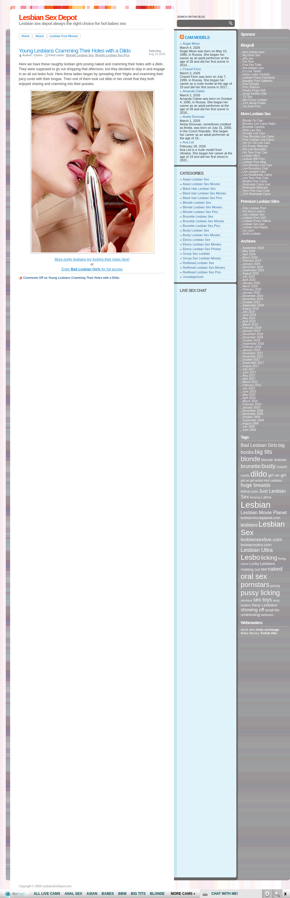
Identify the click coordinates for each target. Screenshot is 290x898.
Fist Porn (248, 61)
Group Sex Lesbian (196, 253)
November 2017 (252, 356)
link (285, 807)
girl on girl (277, 475)
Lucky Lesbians (262, 563)
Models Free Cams (254, 181)
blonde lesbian (274, 460)
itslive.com (249, 491)
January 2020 (251, 292)
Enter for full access (92, 269)
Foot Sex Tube (251, 64)
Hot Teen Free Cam (255, 152)
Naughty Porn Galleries (257, 80)
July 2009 (248, 426)
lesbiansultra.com (256, 545)
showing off (252, 609)
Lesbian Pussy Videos (256, 221)
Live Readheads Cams (257, 174)
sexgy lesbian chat (254, 93)
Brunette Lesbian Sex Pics (201, 225)
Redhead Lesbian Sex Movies (204, 267)
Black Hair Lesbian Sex (199, 188)
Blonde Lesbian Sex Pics (112, 55)
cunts (245, 475)
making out (250, 569)
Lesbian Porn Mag (254, 162)
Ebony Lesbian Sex (196, 239)
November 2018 (252, 337)
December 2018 (252, 334)
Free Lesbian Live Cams (258, 139)
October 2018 (251, 340)
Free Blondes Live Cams (258, 136)
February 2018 (251, 346)
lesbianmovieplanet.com (260, 518)
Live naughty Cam (254, 171)
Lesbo (250, 557)
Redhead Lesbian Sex (198, 263)
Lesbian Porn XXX (254, 217)
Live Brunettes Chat (255, 168)
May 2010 (248, 394)
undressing (250, 614)
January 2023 (251, 283)
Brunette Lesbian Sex (198, 216)
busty (269, 466)
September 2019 (253, 305)
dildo (259, 473)
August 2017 (250, 366)
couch (282, 467)
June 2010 (249, 391)
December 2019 (252, 295)
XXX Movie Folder (254, 103)
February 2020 (251, 289)
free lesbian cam (253, 68)
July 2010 (248, 388)
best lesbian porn (253, 52)
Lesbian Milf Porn (253, 158)
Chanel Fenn (192, 69)
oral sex (254, 576)
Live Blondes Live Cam (257, 165)
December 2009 (252, 410)
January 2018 (251, 350)
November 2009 (252, 413)
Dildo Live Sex (251, 130)
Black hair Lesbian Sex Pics (202, 198)
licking (269, 557)
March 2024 (250, 257)
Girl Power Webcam (255, 146)
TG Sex (247, 96)
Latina (266, 497)
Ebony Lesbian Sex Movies (202, 244)
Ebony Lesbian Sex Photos (202, 249)
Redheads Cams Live (256, 184)
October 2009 (251, 417)
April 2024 (248, 254)
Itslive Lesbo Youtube (256, 74)
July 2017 (248, 369)
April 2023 (248, 279)
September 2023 (253, 270)
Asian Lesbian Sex (196, 179)
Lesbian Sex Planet (254, 227)
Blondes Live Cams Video (259, 123)
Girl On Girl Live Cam (256, 142)
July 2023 (248, 276)
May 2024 (248, 251)
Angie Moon (191, 43)
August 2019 (250, 308)
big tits (263, 451)
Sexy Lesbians (265, 605)
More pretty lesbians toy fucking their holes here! (92, 259)
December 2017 (252, 353)
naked (275, 569)
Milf (264, 569)
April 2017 (248, 378)
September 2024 (253, 248)
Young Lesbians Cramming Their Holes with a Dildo (74, 51)
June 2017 (249, 372)
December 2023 (252, 267)
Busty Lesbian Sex (196, 230)
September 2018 (253, 343)
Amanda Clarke (194, 91)
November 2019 (252, 299)
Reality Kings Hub (253, 90)
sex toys (262, 600)
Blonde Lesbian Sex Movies (202, 207)
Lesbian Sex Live (253, 224)
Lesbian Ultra (257, 550)
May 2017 (248, 375)
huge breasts (255, 485)
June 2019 (249, 315)
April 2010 (248, 398)
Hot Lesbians (273, 480)
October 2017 (251, 359)
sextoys (246, 600)
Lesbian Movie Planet (264, 512)
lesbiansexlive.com (261, 539)
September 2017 (253, 362)
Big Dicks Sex (251, 55)
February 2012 (251, 385)
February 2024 (251, 260)
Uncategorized (193, 277)
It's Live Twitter (252, 71)
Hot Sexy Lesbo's (253, 211)
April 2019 (248, 321)
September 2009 (253, 420)
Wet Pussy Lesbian (254, 100)
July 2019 (248, 311)
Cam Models (197, 37)
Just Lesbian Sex (253, 214)
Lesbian (256, 504)
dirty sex (247, 58)
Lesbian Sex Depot (48, 17)
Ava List (188, 142)
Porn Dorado (250, 84)
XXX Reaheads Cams (256, 194)
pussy (275, 585)
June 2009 (249, 429)
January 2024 (251, 263)
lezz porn (248, 230)
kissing (255, 497)
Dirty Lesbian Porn (254, 208)
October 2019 (251, 302)
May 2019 (248, 318)
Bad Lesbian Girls (259, 445)
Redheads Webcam (255, 187)
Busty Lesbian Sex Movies (201, 235)
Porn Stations (251, 87)
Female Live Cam (253, 133)
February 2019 (251, 327)
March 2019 (250, 324)
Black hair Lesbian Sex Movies (204, 193)
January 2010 (251, 407)
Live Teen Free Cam (255, 178)
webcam (267, 615)
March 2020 (250, 286)
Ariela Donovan (193, 116)
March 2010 (250, 401)
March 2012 (250, 382)
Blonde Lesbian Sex (80, 55)
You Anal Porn (251, 106)
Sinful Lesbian (251, 233)
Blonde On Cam (252, 120)
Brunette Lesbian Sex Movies (203, 221)
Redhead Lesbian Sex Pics (202, 272)
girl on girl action (252, 480)
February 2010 (251, 404)
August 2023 (250, 273)
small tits (272, 610)
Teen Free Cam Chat (255, 190)
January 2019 (251, 331)
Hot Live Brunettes (254, 149)
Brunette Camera (253, 127)
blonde (250, 458)
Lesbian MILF (251, 155)
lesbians (249, 525)
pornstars (255, 584)
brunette (251, 466)
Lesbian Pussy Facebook (258, 77)
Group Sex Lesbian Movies (202, 258)
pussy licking (260, 593)
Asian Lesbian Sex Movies (201, 184)
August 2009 (250, 423)
